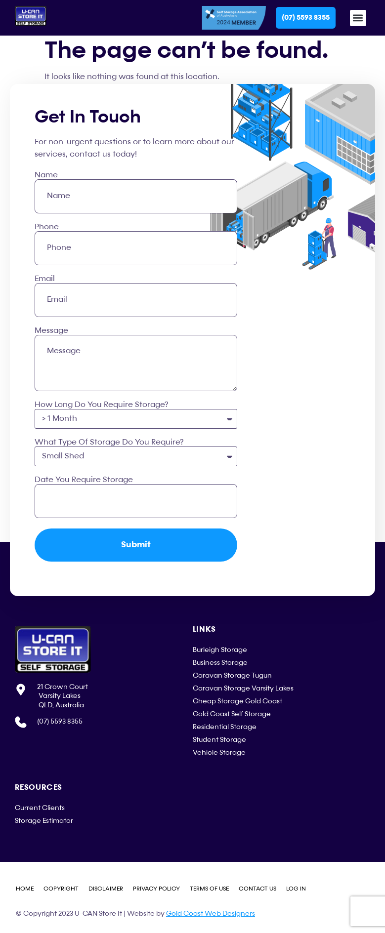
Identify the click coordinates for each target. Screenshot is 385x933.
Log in (296, 889)
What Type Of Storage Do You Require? (109, 442)
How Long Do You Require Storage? (102, 405)
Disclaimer (105, 889)
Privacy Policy (156, 889)
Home (25, 889)
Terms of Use (209, 889)
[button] (358, 18)
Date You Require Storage (84, 480)
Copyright (61, 889)
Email (45, 279)
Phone (47, 227)
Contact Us (257, 889)
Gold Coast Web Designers (210, 913)
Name (46, 175)
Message (51, 331)
